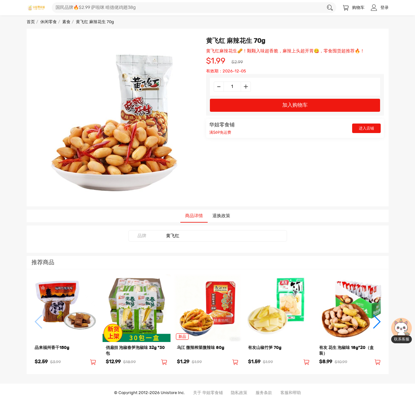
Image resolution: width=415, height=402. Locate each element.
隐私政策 (239, 393)
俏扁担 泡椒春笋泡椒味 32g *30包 (135, 351)
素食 (66, 22)
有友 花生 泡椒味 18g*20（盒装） (346, 351)
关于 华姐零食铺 (208, 393)
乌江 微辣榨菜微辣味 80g (200, 348)
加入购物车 (295, 105)
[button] (39, 322)
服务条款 (264, 393)
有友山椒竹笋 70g (264, 348)
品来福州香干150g (52, 348)
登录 (380, 7)
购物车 (354, 7)
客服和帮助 (290, 393)
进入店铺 (366, 128)
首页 (31, 22)
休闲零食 (48, 22)
